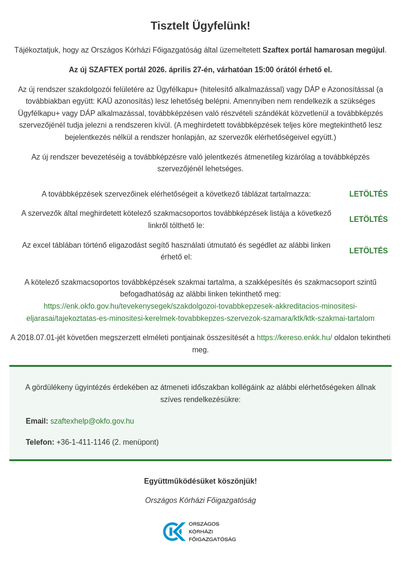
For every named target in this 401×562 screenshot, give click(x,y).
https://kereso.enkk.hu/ (295, 338)
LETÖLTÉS (368, 194)
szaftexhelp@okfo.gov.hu (92, 421)
